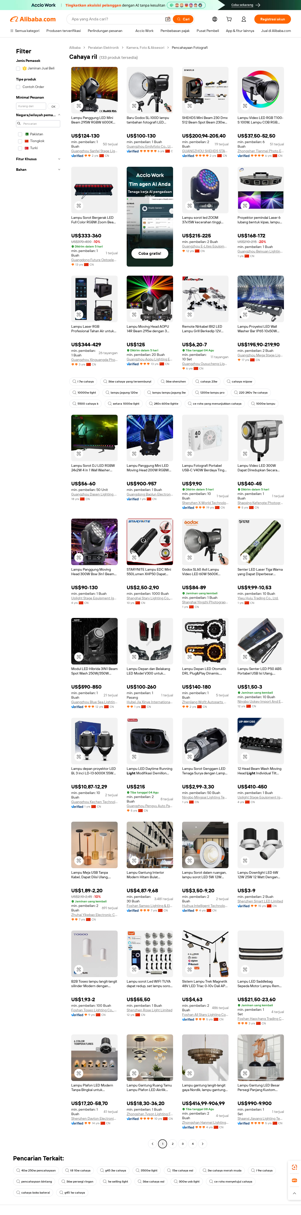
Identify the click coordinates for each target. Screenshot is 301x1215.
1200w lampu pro (209, 393)
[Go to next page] (202, 1143)
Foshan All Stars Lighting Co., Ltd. (205, 1015)
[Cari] (183, 19)
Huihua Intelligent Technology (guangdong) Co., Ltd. (205, 906)
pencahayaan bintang (34, 1182)
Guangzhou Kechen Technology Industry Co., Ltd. (94, 802)
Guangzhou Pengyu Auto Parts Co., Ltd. (150, 806)
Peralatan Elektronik (103, 48)
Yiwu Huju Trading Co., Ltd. (258, 598)
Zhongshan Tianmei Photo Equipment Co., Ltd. (261, 151)
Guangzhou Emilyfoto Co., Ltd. (150, 146)
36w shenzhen (173, 382)
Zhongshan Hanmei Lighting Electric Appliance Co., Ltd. (205, 1122)
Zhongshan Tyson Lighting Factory (150, 1114)
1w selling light (115, 1182)
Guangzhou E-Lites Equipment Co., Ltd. (205, 246)
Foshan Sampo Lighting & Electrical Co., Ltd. (150, 906)
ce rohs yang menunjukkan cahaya (215, 404)
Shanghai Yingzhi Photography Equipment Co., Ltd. (205, 602)
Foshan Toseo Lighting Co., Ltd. (94, 1010)
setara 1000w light (123, 404)
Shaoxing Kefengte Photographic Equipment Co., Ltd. (261, 503)
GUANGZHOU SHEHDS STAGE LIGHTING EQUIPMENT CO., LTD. (205, 151)
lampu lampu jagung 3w (166, 393)
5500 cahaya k (85, 404)
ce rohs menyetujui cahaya (230, 1182)
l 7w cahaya (83, 382)
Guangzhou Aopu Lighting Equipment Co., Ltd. (150, 359)
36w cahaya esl (151, 1182)
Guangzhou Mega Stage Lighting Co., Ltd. (261, 355)
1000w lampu (263, 404)
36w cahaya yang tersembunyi (127, 382)
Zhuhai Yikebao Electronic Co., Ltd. (94, 915)
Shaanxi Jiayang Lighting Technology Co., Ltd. (261, 1118)
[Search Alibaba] (116, 19)
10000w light (84, 393)
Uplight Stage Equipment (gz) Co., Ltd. (94, 598)
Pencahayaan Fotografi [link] (190, 48)
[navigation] (38, 596)
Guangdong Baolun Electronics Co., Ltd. (150, 494)
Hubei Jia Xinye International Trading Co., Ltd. (150, 702)
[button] (168, 19)
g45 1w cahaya (72, 1193)
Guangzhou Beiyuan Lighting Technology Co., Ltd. (261, 251)
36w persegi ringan (77, 1182)
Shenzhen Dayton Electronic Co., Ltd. (94, 1118)
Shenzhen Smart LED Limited (260, 901)
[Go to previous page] (152, 1143)
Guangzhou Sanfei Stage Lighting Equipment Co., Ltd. (94, 151)
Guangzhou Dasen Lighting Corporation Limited (94, 494)
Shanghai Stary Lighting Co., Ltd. (150, 598)
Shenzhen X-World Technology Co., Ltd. (205, 503)
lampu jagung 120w (122, 393)
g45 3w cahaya (113, 1170)
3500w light (147, 1170)
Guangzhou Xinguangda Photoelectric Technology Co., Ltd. (94, 360)
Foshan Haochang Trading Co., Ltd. (261, 1019)
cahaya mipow (239, 382)
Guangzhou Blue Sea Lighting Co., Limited (94, 702)
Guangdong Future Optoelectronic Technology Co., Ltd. (94, 260)
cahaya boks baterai (33, 1193)
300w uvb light (187, 1182)
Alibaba (75, 48)
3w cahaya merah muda (222, 1170)
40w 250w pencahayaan (36, 1170)
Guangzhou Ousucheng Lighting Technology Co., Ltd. (205, 364)
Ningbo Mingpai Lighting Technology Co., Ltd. (205, 797)
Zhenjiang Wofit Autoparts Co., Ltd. (205, 702)
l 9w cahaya (262, 1170)
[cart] (230, 20)
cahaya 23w (206, 382)
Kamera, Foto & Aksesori (145, 48)
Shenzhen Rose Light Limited (149, 1010)
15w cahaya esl (180, 1170)
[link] (294, 1167)
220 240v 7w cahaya (251, 393)
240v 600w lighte (163, 404)
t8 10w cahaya (78, 1170)
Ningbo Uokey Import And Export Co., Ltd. (261, 701)
